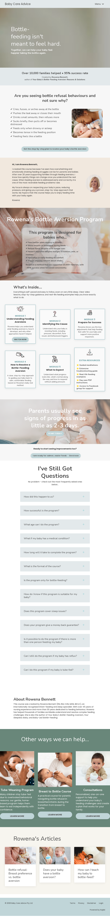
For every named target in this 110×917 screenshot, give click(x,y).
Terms (72, 904)
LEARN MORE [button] (17, 817)
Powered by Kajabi (97, 911)
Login (101, 904)
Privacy (81, 904)
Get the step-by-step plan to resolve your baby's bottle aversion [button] (66, 149)
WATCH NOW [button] (20, 339)
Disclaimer (91, 904)
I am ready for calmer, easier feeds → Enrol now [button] (67, 455)
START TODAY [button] (55, 433)
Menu (99, 3)
